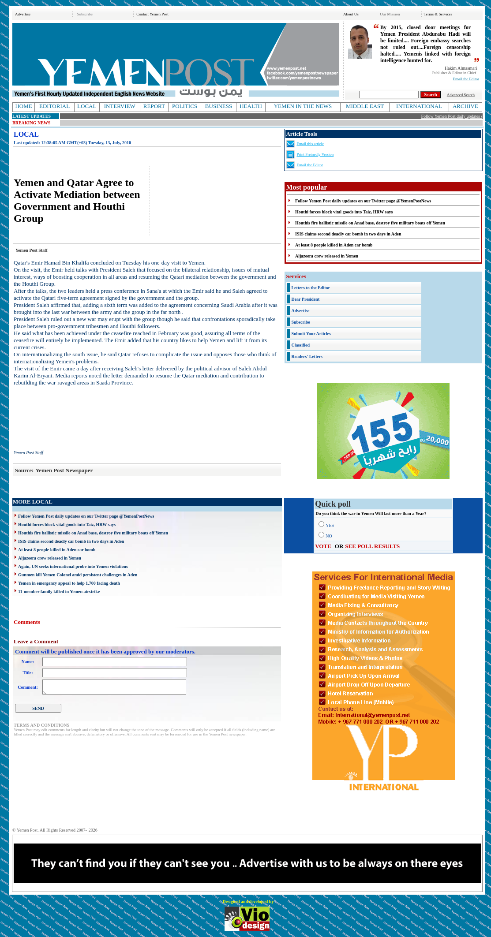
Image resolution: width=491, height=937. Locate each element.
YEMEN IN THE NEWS (303, 106)
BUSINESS (218, 106)
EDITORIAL (54, 106)
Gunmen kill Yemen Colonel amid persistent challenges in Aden (77, 574)
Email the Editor (466, 79)
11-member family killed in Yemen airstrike (59, 591)
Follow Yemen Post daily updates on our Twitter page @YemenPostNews (86, 516)
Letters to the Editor (310, 287)
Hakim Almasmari (461, 68)
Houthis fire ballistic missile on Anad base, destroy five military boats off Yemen (93, 532)
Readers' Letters (306, 356)
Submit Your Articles (310, 333)
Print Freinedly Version (315, 154)
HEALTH (251, 106)
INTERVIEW (119, 106)
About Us (351, 14)
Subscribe (85, 14)
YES (330, 525)
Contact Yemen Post (152, 14)
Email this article (309, 144)
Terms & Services (438, 14)
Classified (300, 345)
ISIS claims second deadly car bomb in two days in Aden (71, 541)
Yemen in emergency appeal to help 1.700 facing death (69, 583)
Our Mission (390, 14)
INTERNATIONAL (419, 106)
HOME (23, 106)
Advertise (22, 14)
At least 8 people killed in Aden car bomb (56, 549)
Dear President (305, 299)
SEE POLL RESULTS (372, 546)
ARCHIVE (465, 106)
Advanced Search (461, 95)
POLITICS (184, 106)
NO (329, 536)
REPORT (154, 106)
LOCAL (86, 106)
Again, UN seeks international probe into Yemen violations (73, 566)
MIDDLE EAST (365, 106)
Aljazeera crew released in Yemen (49, 558)
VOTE (323, 546)
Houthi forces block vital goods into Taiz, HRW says (67, 524)
